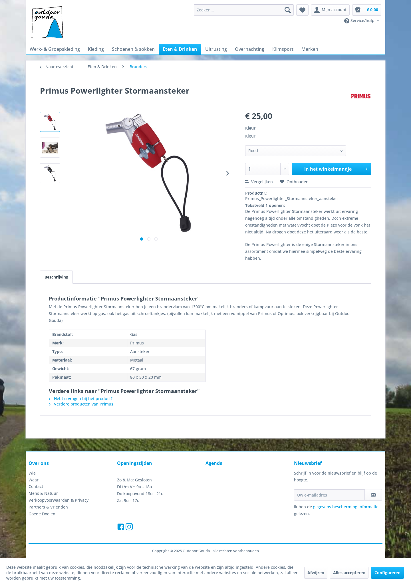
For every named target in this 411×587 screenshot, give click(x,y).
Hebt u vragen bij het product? (80, 398)
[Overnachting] (249, 49)
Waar (34, 480)
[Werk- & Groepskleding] (55, 49)
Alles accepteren (349, 572)
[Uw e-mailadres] (329, 495)
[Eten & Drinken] (180, 49)
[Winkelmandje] (366, 10)
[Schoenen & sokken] (133, 49)
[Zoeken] (288, 10)
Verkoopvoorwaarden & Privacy (58, 500)
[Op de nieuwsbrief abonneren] (373, 495)
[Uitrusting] (216, 49)
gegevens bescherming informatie (345, 506)
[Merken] (309, 49)
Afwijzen (315, 572)
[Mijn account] (330, 10)
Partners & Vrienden (48, 507)
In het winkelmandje (336, 168)
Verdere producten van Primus (81, 404)
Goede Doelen (42, 514)
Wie (32, 473)
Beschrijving (56, 277)
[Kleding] (96, 49)
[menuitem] (244, 10)
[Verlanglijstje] (302, 10)
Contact (36, 486)
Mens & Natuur (43, 493)
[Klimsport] (282, 49)
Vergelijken (259, 181)
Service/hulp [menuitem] (360, 20)
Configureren (387, 572)
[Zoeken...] (244, 10)
